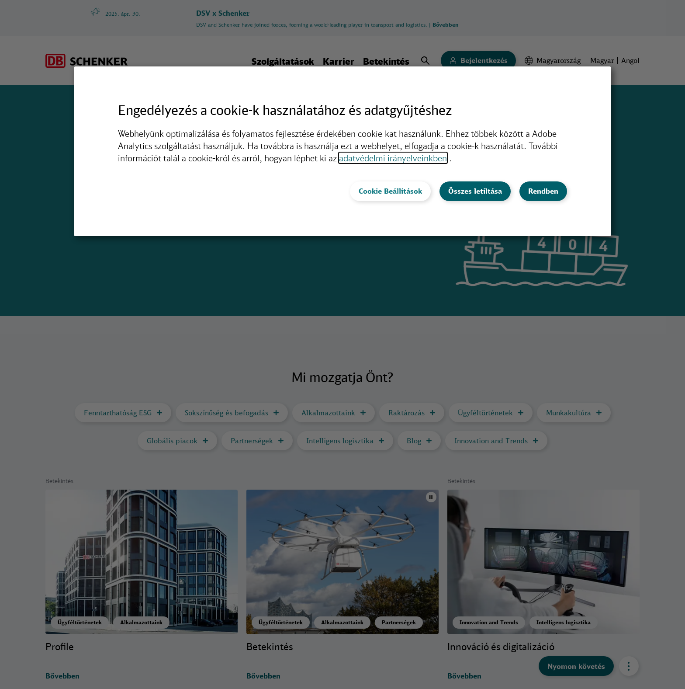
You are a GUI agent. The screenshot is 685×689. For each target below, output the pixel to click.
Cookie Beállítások (390, 191)
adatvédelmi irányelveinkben (393, 158)
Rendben (543, 191)
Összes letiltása (475, 191)
